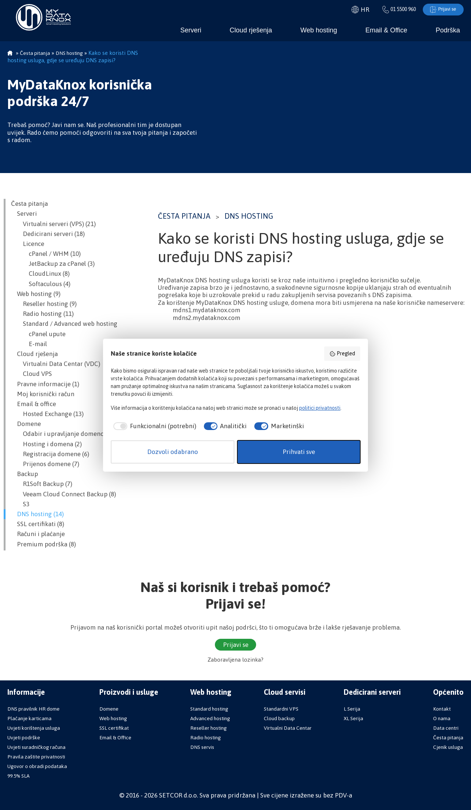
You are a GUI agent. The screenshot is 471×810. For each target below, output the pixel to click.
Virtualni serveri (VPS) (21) (53, 224)
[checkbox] (153, 426)
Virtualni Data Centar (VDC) (55, 364)
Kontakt (442, 709)
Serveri (190, 30)
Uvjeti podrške (23, 737)
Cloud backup (279, 718)
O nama (441, 718)
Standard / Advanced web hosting (64, 324)
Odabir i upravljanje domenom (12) (66, 434)
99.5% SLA (18, 776)
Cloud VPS (31, 374)
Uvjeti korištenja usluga (33, 728)
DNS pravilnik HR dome (33, 709)
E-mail (29, 344)
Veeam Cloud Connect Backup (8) (63, 494)
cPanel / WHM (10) (46, 254)
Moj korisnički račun (42, 394)
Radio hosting (205, 737)
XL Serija (353, 718)
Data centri (445, 728)
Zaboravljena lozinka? (235, 660)
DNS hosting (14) (37, 514)
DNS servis (202, 747)
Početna (10, 53)
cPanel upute (38, 334)
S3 (20, 504)
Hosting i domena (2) (46, 444)
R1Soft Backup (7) (41, 484)
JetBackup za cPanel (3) (53, 264)
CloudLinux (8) (40, 274)
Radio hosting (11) (42, 314)
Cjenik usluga (448, 747)
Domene (26, 424)
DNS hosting (248, 216)
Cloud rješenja (251, 30)
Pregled (342, 354)
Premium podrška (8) (43, 544)
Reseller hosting (208, 728)
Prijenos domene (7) (45, 464)
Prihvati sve (299, 451)
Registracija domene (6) (50, 454)
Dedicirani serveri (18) (48, 233)
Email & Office (386, 30)
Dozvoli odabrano (172, 451)
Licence (27, 243)
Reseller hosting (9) (44, 304)
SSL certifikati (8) (37, 524)
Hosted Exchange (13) (47, 414)
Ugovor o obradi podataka (37, 766)
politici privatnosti (319, 408)
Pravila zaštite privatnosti (36, 757)
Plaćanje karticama (29, 718)
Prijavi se (441, 9)
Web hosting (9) (35, 293)
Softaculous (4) (40, 284)
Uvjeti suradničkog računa (36, 747)
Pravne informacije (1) (45, 384)
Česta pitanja (184, 216)
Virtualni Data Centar (288, 728)
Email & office (33, 404)
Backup (24, 474)
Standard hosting (209, 709)
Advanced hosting (210, 718)
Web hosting (318, 30)
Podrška (448, 30)
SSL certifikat (114, 728)
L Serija (352, 709)
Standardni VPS (281, 709)
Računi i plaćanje (38, 534)
